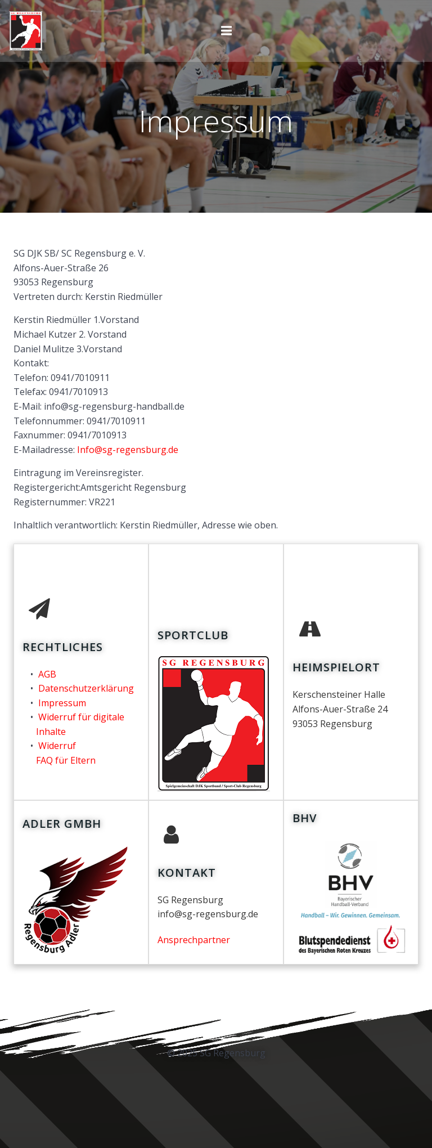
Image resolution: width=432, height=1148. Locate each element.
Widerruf (57, 745)
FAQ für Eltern (66, 760)
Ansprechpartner (194, 940)
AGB (47, 674)
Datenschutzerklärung (86, 688)
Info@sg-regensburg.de (127, 449)
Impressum (62, 703)
